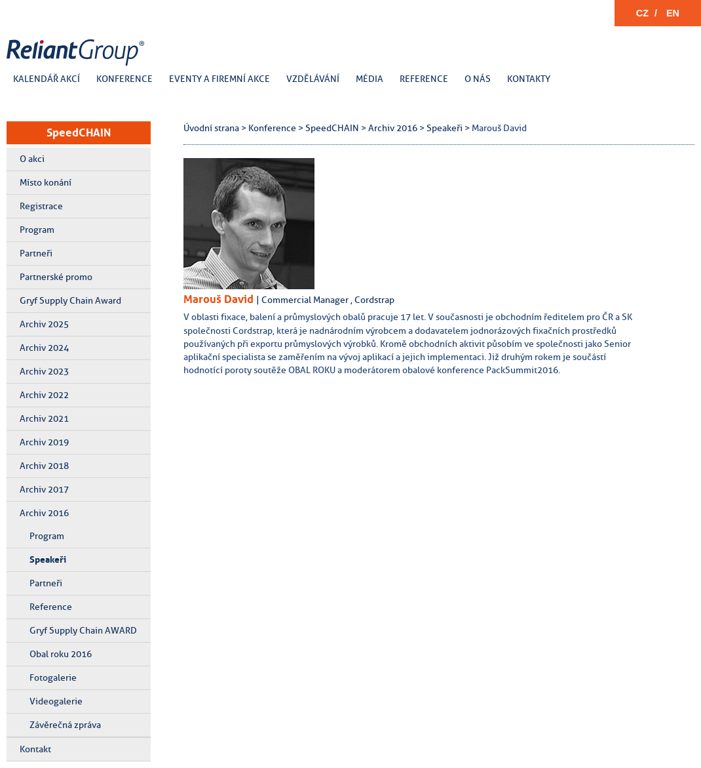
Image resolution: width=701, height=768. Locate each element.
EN (672, 13)
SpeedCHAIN (79, 132)
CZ (642, 13)
